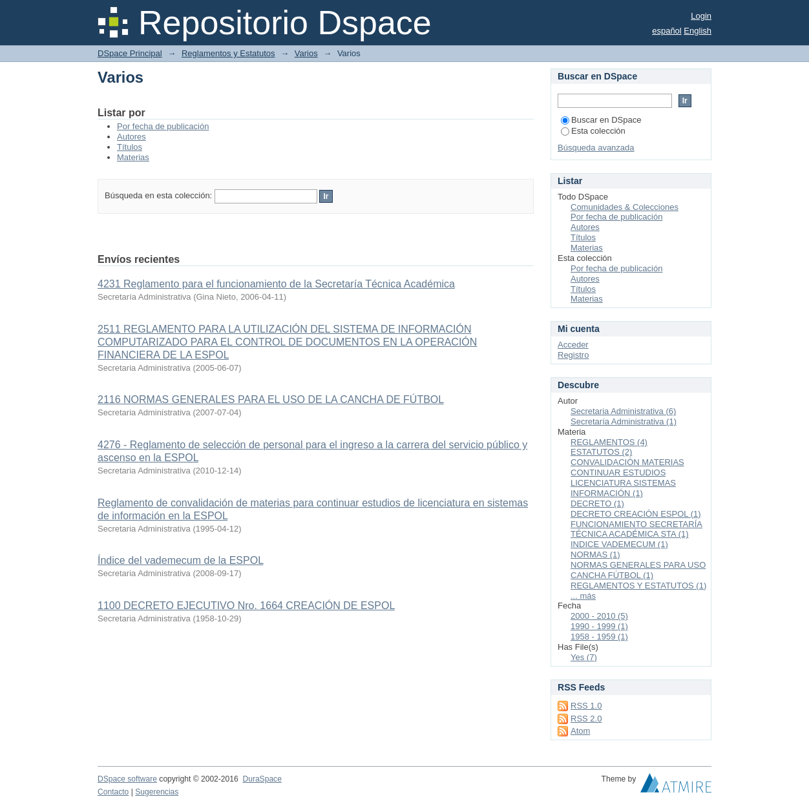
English (697, 31)
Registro (573, 355)
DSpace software (127, 778)
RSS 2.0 (586, 718)
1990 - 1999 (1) (599, 626)
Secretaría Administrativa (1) (624, 421)
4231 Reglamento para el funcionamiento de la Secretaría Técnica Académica (276, 283)
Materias (133, 157)
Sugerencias (156, 791)
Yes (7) (584, 657)
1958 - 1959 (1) (599, 636)
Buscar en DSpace (601, 120)
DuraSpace (261, 778)
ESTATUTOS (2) (601, 452)
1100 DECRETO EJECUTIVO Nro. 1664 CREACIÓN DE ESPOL (246, 605)
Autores (131, 136)
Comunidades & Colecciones (624, 207)
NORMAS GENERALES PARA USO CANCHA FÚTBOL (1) (638, 570)
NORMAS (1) (595, 554)
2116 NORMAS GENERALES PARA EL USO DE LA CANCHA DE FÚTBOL (271, 399)
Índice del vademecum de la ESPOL (180, 560)
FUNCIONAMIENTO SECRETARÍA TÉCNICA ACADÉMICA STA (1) (636, 529)
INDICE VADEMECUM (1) (619, 544)
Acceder (573, 344)
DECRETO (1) (597, 503)
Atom (580, 731)
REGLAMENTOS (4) (609, 442)
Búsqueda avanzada (596, 147)
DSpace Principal (130, 53)
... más (583, 596)
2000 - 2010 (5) (599, 616)
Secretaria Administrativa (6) (623, 411)
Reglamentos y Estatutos (228, 53)
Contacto (113, 791)
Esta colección (593, 131)
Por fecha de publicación (163, 126)
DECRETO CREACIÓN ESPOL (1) (636, 514)
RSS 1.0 (586, 706)
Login (701, 16)
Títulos (129, 147)
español (667, 31)
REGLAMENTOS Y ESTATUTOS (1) (638, 585)
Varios (306, 53)
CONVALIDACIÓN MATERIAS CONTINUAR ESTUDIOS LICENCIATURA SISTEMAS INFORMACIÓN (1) (627, 477)
